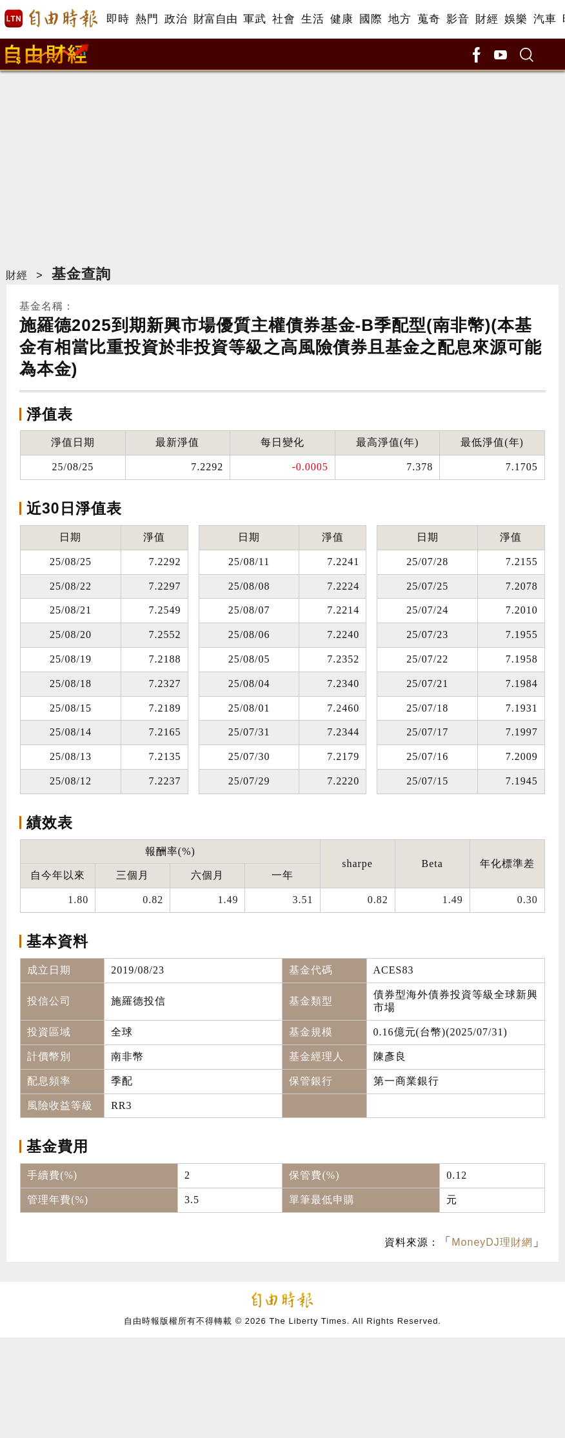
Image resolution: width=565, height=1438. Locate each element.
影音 (457, 19)
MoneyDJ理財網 (492, 1242)
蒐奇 (428, 19)
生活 (312, 19)
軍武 (254, 19)
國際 (370, 19)
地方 (399, 19)
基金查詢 (81, 274)
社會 (283, 19)
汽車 (544, 19)
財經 (486, 19)
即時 (117, 19)
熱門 (146, 19)
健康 (341, 19)
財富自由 (215, 19)
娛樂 (515, 19)
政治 (175, 19)
